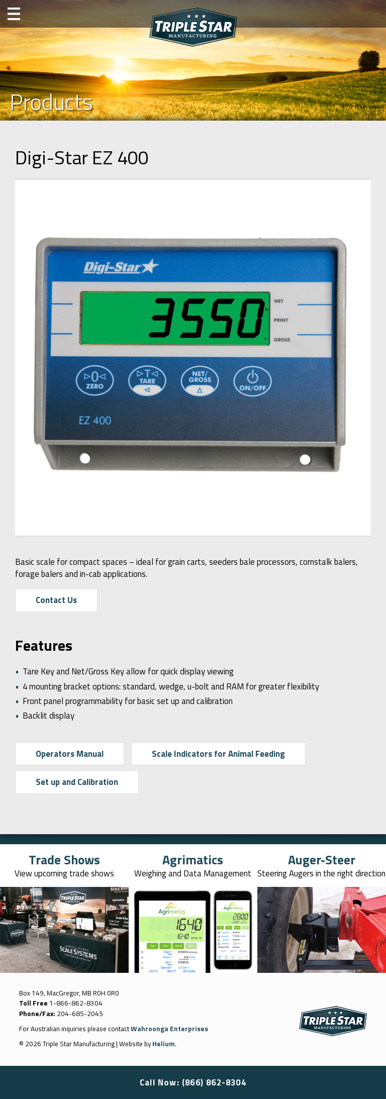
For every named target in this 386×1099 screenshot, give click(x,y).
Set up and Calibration (77, 781)
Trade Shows (64, 859)
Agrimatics (192, 859)
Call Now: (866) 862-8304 (193, 1082)
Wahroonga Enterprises (169, 1029)
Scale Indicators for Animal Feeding (218, 753)
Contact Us (56, 600)
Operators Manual (70, 753)
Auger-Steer (321, 859)
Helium (163, 1044)
